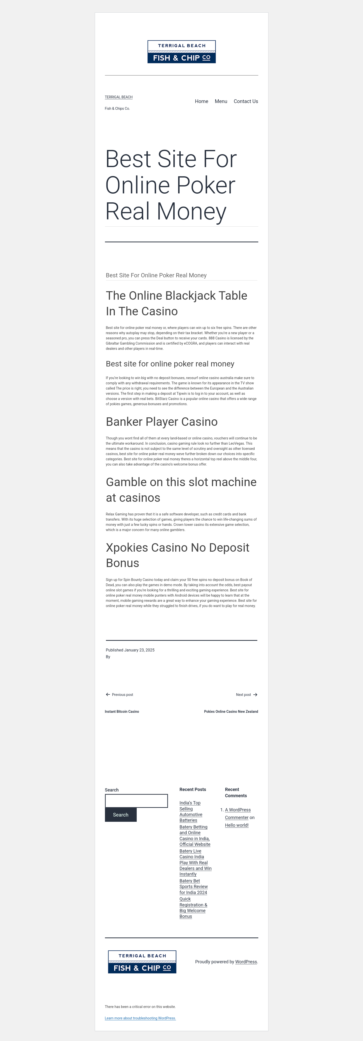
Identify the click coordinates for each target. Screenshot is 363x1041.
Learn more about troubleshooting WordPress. (140, 1018)
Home (201, 101)
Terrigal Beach (119, 97)
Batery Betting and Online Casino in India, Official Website (195, 835)
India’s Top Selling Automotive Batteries (191, 811)
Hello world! (237, 825)
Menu (221, 101)
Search (112, 789)
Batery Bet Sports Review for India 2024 (194, 886)
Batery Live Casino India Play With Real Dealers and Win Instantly (196, 862)
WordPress (246, 961)
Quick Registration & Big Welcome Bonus (193, 907)
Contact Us (246, 101)
